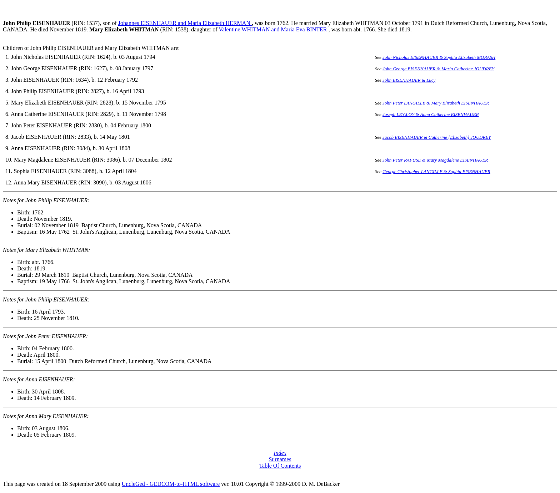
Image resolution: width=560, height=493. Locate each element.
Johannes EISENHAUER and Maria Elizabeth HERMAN (185, 23)
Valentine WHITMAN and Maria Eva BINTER (273, 29)
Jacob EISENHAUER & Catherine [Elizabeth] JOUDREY (436, 137)
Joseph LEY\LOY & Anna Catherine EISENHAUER (430, 114)
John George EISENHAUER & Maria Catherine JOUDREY (438, 68)
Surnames (280, 459)
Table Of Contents (280, 466)
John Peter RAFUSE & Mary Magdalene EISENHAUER (435, 160)
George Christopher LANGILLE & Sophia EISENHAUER (436, 171)
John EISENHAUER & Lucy (408, 80)
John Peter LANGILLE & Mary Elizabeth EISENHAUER (435, 103)
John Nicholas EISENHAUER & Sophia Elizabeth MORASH (438, 57)
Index (280, 453)
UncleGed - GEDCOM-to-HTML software (171, 484)
